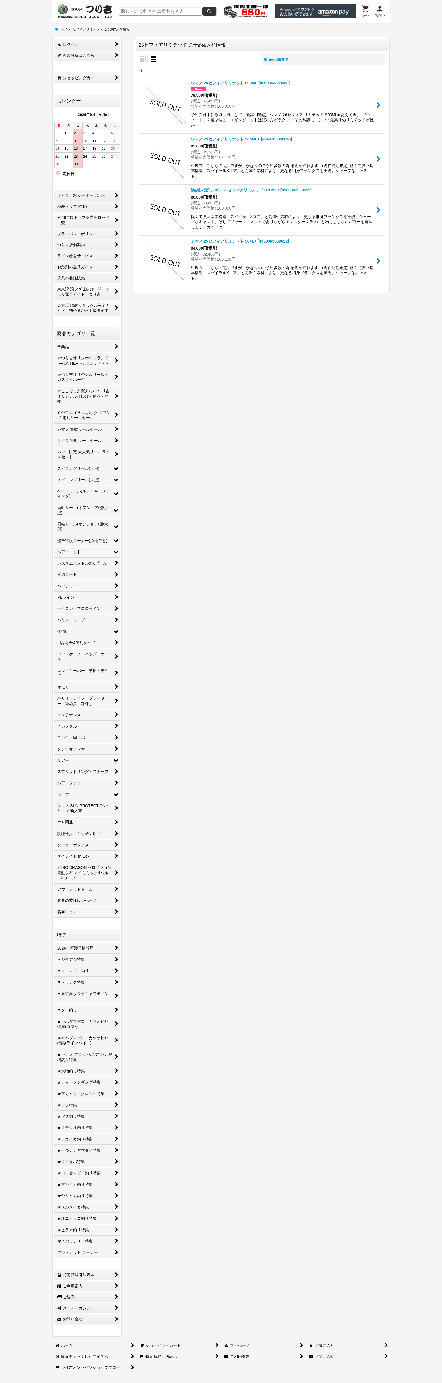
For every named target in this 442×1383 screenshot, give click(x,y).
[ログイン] (379, 11)
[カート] (365, 11)
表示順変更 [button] (276, 59)
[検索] (209, 11)
